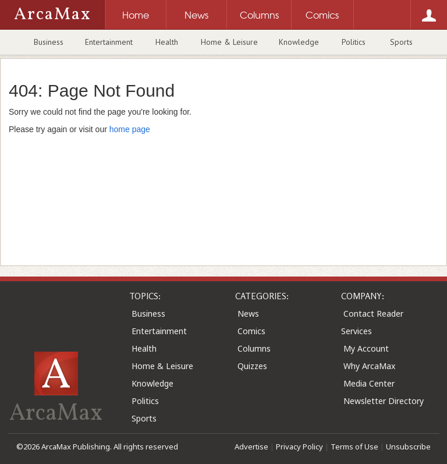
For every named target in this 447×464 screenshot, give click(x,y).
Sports (401, 42)
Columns (254, 348)
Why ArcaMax (369, 365)
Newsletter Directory (383, 400)
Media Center (369, 383)
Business (48, 42)
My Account (366, 348)
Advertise (251, 446)
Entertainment (109, 42)
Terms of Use (354, 446)
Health (166, 42)
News (248, 313)
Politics (354, 42)
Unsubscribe (408, 446)
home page (129, 129)
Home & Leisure (229, 42)
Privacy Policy (299, 446)
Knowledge (299, 42)
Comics (251, 331)
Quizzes (252, 365)
